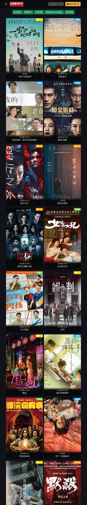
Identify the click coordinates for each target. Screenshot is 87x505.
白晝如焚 (13, 286)
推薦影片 (28, 12)
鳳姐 (54, 116)
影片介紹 (5, 489)
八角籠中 (54, 286)
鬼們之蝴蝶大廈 (54, 81)
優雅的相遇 (54, 150)
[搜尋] (53, 4)
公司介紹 (72, 489)
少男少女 (13, 423)
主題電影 (39, 12)
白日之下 (74, 218)
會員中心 (5, 493)
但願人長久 (74, 320)
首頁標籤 (69, 12)
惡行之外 (13, 81)
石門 (13, 389)
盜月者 (33, 320)
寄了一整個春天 (33, 150)
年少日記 (33, 389)
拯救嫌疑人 (13, 320)
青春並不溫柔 (54, 218)
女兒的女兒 (74, 81)
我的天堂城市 (33, 423)
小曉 (33, 286)
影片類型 (17, 12)
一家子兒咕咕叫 (12, 47)
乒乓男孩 (13, 116)
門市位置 (27, 489)
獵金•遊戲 (74, 47)
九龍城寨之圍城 (54, 320)
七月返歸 (74, 389)
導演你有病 (13, 150)
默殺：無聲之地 (74, 150)
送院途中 (33, 47)
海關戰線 (74, 252)
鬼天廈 (74, 286)
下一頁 (43, 464)
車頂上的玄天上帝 (33, 355)
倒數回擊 (13, 218)
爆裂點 (74, 423)
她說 (54, 252)
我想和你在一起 (12, 252)
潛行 (33, 457)
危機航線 (74, 184)
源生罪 (54, 355)
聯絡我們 (50, 489)
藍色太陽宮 (33, 81)
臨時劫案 (13, 355)
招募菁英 (61, 489)
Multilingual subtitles (54, 12)
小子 (54, 423)
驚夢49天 (12, 184)
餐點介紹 (16, 489)
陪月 (54, 389)
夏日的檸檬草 (74, 116)
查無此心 (74, 355)
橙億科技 (47, 502)
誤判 (33, 116)
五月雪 (33, 218)
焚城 (33, 184)
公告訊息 (39, 489)
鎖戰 (54, 184)
